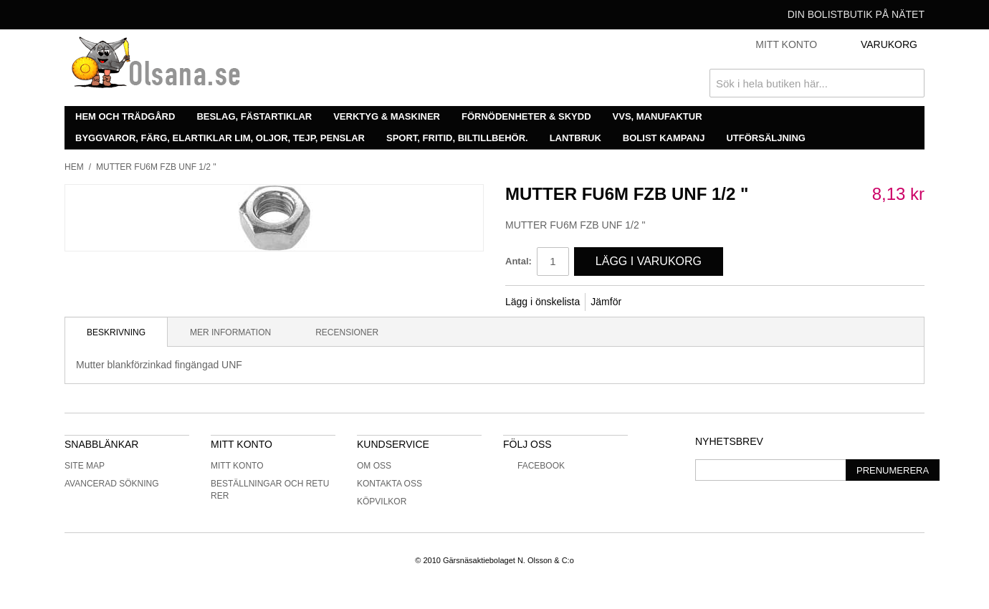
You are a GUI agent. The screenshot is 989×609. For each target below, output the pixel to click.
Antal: (518, 261)
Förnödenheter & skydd (526, 116)
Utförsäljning (766, 138)
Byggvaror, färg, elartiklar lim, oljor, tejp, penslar (220, 138)
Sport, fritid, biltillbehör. (457, 138)
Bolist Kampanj (664, 138)
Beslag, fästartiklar (254, 116)
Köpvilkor (381, 502)
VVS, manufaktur (657, 116)
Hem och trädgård (125, 116)
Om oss (374, 466)
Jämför (606, 301)
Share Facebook (651, 302)
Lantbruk (575, 138)
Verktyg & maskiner (386, 116)
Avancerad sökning (111, 484)
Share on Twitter (680, 302)
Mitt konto (237, 466)
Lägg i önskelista (542, 301)
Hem (74, 167)
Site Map (84, 466)
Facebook (534, 466)
